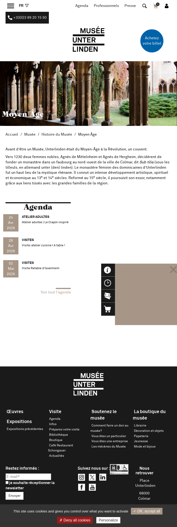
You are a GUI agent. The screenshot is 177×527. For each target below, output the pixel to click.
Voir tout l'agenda (56, 292)
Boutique (55, 440)
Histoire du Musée (56, 134)
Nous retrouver (144, 470)
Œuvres (15, 411)
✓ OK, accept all (146, 511)
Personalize (108, 520)
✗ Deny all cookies (74, 520)
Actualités (56, 455)
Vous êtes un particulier (108, 436)
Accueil (12, 134)
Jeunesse (141, 441)
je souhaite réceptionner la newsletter (30, 485)
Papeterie (141, 436)
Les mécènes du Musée (108, 446)
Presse (130, 6)
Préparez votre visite (64, 429)
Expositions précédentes (25, 429)
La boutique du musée (149, 415)
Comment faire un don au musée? (109, 428)
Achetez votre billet (152, 40)
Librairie (140, 425)
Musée (29, 134)
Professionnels (106, 6)
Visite (55, 411)
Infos (52, 424)
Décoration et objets (149, 431)
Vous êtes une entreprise (109, 441)
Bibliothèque (58, 434)
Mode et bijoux (145, 446)
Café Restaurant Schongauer (60, 448)
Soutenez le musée (103, 415)
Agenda (81, 6)
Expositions (19, 421)
